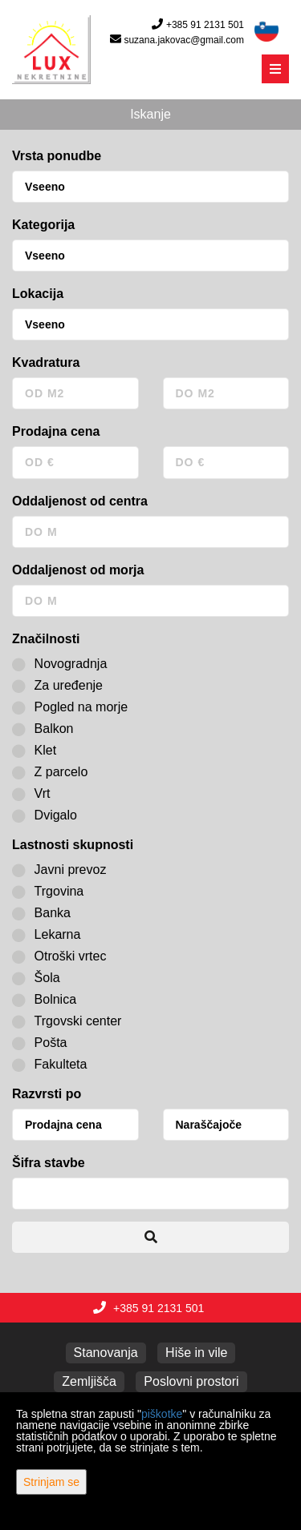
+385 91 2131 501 (205, 24)
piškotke (161, 1413)
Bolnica (44, 999)
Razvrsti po (46, 1094)
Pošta (39, 1043)
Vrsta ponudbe (56, 156)
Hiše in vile (196, 1352)
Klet (34, 750)
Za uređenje (57, 685)
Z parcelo (49, 772)
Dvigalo (44, 815)
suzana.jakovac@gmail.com (184, 40)
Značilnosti (45, 639)
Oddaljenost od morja (78, 570)
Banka (41, 913)
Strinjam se (51, 1482)
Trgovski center (66, 1021)
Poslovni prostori (191, 1381)
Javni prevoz (59, 870)
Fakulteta (49, 1064)
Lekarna (46, 935)
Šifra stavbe (48, 1163)
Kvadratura (45, 362)
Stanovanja (106, 1352)
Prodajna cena (56, 431)
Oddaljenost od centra (80, 501)
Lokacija (37, 293)
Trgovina (47, 891)
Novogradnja (59, 664)
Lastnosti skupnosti (72, 845)
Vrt (31, 794)
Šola (36, 978)
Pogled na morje (70, 707)
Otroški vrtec (59, 956)
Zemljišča (89, 1381)
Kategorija (43, 225)
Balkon (43, 729)
